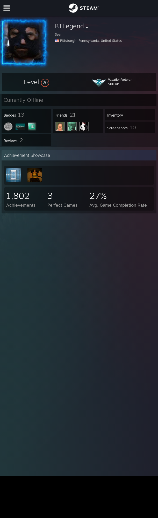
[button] (36, 82)
